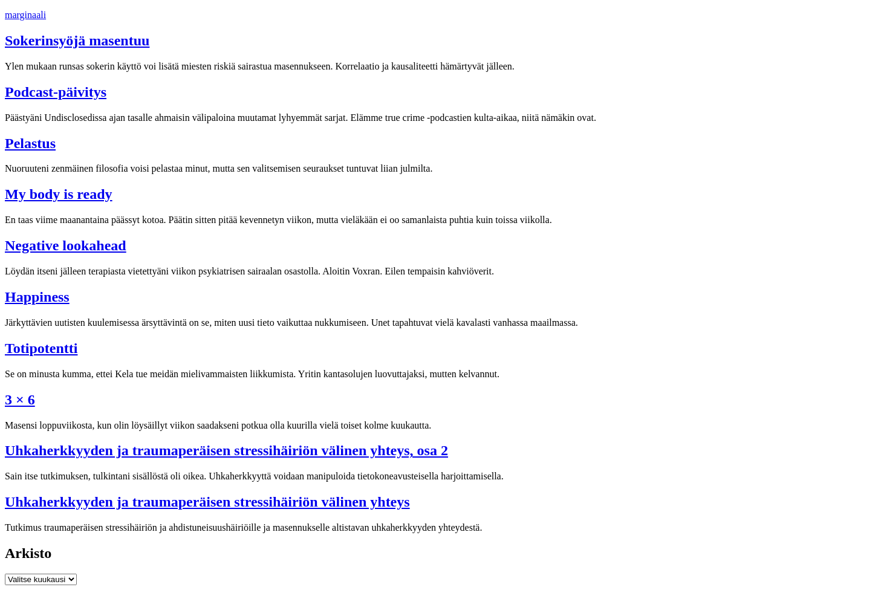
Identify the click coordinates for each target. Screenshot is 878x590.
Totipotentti (41, 348)
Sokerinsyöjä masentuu (77, 40)
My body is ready (58, 194)
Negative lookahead (65, 245)
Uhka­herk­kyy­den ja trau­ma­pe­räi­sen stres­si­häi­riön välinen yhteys (207, 502)
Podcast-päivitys (55, 92)
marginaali (25, 15)
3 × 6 (20, 399)
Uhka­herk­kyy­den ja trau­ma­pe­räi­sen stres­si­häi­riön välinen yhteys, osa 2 (226, 450)
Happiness (37, 297)
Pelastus (30, 143)
